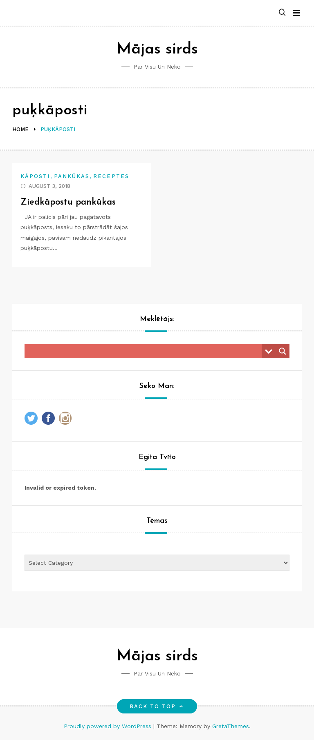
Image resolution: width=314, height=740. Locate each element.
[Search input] (145, 351)
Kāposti (35, 176)
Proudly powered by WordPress (108, 726)
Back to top (157, 706)
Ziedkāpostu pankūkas (68, 202)
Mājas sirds (157, 50)
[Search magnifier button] (282, 351)
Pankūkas (72, 176)
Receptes (111, 176)
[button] (282, 13)
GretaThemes (230, 726)
